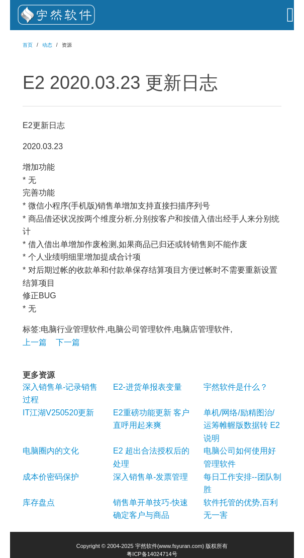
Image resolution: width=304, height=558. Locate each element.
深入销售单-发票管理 (150, 477)
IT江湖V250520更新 (58, 412)
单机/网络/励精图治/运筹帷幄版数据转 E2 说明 (242, 425)
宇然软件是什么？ (236, 387)
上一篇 (35, 342)
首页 (28, 45)
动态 (47, 45)
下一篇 (68, 342)
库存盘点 (39, 502)
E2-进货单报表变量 (147, 387)
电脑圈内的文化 (51, 451)
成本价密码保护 (51, 477)
